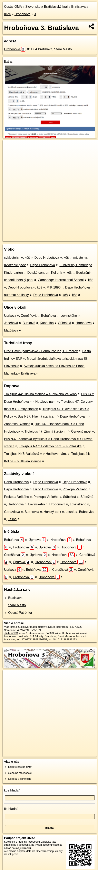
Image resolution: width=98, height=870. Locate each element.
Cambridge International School (61, 280)
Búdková (29, 323)
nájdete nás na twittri (20, 766)
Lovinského (68, 315)
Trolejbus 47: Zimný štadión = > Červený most (57, 431)
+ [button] (9, 147)
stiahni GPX (11, 633)
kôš (27, 257)
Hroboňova (22, 14)
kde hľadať (12, 790)
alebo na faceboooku (20, 772)
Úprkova (10, 315)
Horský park (52, 512)
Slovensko (32, 6)
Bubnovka (32, 512)
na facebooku (32, 841)
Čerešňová (29, 315)
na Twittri (36, 844)
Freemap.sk (54, 235)
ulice (7, 14)
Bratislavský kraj (56, 6)
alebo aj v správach (19, 778)
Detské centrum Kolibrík (44, 272)
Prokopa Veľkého (74, 489)
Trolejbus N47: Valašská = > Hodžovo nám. (35, 453)
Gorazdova (12, 512)
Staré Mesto (17, 605)
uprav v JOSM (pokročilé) (53, 626)
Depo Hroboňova (47, 257)
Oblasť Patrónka (20, 612)
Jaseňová (11, 323)
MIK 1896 (53, 287)
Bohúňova (48, 315)
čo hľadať (11, 809)
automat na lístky (16, 295)
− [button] (9, 153)
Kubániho (47, 323)
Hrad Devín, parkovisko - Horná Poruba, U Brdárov (41, 351)
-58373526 (75, 626)
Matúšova (11, 330)
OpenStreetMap (33, 235)
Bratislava (78, 6)
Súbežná (64, 323)
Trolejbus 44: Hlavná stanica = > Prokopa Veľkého (40, 394)
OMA (18, 6)
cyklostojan (12, 257)
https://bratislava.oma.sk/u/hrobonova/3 (24, 238)
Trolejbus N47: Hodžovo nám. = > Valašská (50, 446)
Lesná (70, 512)
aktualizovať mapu (26, 626)
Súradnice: (10, 630)
